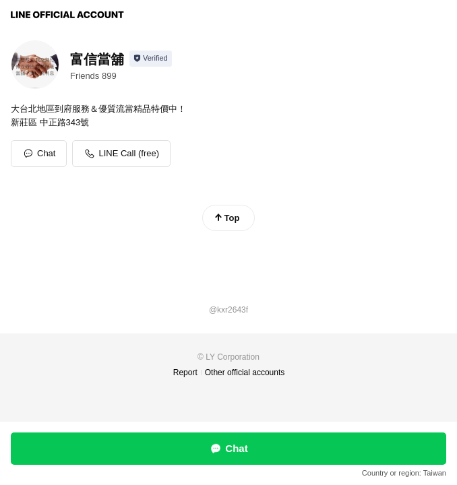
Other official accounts (245, 372)
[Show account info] (150, 59)
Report (185, 372)
